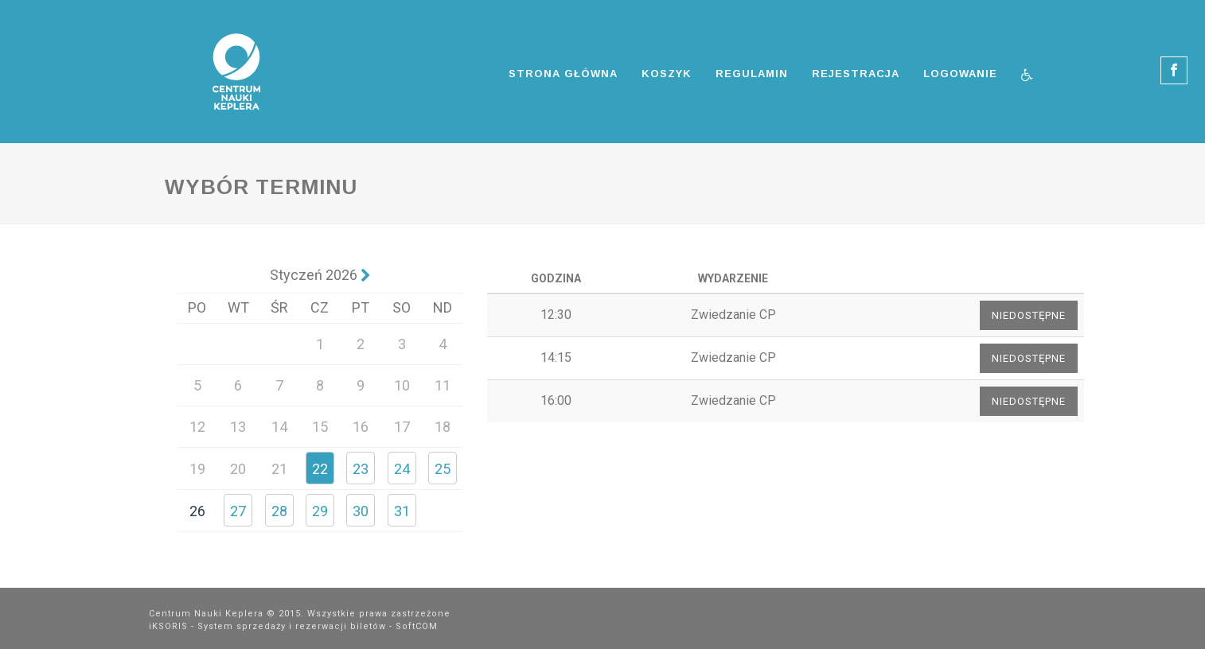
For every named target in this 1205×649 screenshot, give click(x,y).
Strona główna (563, 74)
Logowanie (960, 74)
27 (238, 511)
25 (442, 469)
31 (402, 511)
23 (361, 469)
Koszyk (666, 74)
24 (402, 469)
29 (320, 511)
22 (320, 469)
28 (279, 511)
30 (361, 511)
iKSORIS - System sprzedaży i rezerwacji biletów (267, 626)
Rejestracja (855, 74)
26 (197, 511)
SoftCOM (417, 626)
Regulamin (752, 74)
